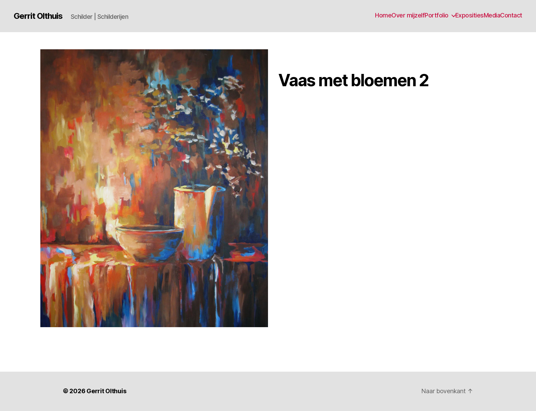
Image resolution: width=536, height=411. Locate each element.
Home (383, 15)
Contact (511, 15)
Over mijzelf (408, 15)
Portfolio (436, 15)
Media (492, 15)
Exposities (469, 15)
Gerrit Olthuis (38, 16)
